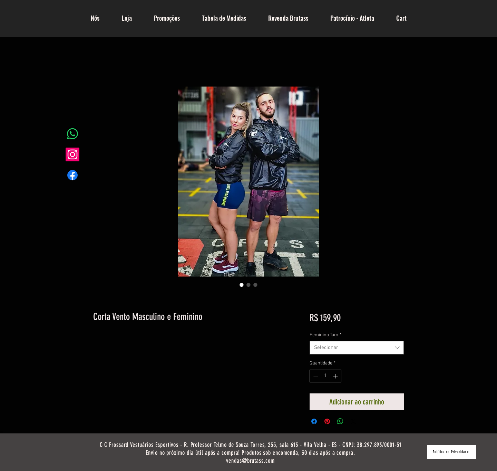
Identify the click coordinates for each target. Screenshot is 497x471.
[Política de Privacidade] (451, 452)
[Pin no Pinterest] (327, 421)
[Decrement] (315, 376)
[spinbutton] (325, 376)
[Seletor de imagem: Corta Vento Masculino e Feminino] (241, 284)
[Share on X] (353, 421)
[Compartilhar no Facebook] (314, 421)
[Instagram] (72, 154)
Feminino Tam (325, 335)
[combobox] (357, 347)
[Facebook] (72, 175)
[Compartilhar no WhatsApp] (340, 421)
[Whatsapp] (72, 134)
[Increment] (336, 376)
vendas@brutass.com (250, 460)
